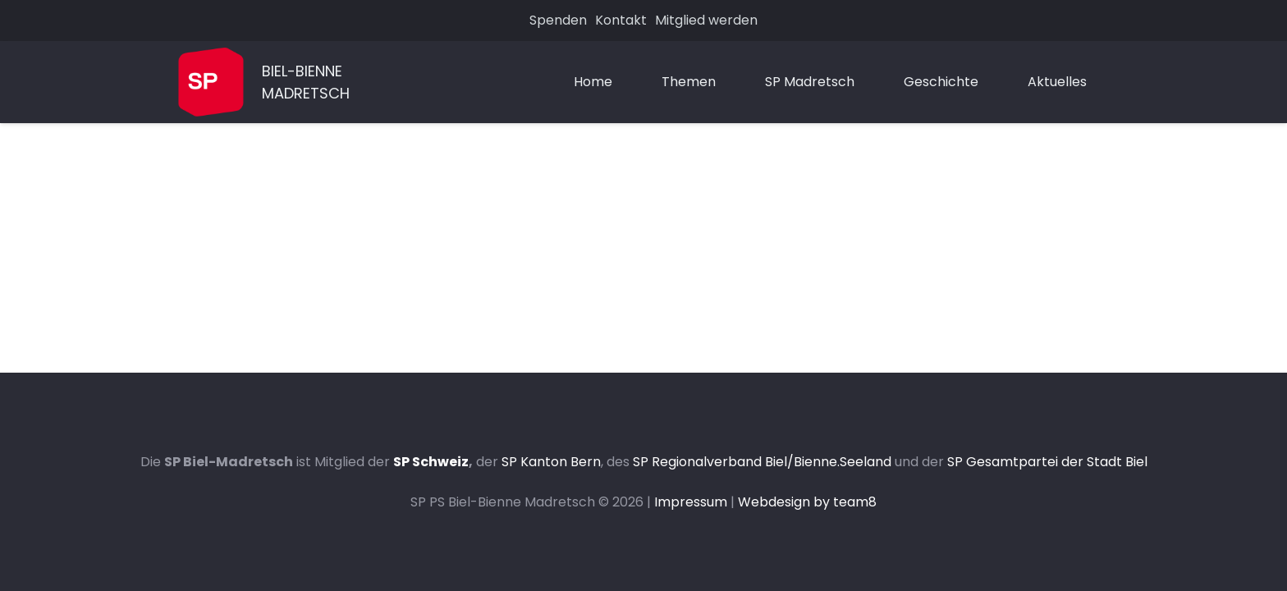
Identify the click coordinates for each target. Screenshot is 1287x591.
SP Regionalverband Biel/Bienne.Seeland (762, 461)
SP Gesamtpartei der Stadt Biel (1047, 461)
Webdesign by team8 (807, 501)
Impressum (690, 501)
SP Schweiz (431, 461)
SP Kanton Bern (551, 461)
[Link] (211, 82)
